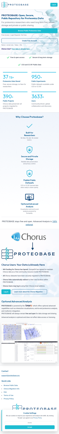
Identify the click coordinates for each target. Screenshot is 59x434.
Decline (30, 422)
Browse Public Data (11, 385)
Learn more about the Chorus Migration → (29, 292)
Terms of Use (8, 395)
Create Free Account (29, 41)
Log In (54, 5)
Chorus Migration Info (11, 389)
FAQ (5, 392)
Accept (30, 427)
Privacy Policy (9, 399)
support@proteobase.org (10, 375)
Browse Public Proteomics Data (29, 31)
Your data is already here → (22, 49)
